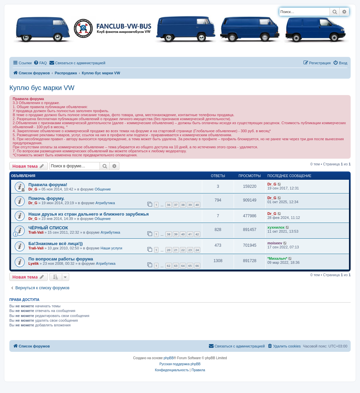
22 (183, 250)
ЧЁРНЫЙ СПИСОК (48, 227)
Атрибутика (105, 203)
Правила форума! (47, 184)
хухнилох (275, 227)
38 (183, 205)
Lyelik (33, 263)
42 (197, 234)
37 (175, 205)
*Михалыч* (277, 258)
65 (190, 265)
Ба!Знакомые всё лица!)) (55, 243)
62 (168, 265)
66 (197, 265)
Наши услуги (111, 248)
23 (190, 250)
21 (175, 250)
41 (190, 234)
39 (190, 205)
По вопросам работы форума (60, 258)
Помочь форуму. (46, 198)
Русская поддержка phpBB (180, 364)
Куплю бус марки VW (42, 87)
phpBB (169, 358)
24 (197, 250)
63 (175, 265)
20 (168, 250)
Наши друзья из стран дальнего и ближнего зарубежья (88, 214)
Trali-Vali (35, 232)
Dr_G (32, 189)
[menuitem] (40, 63)
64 (183, 265)
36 (168, 205)
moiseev (274, 243)
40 (197, 205)
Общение (103, 189)
